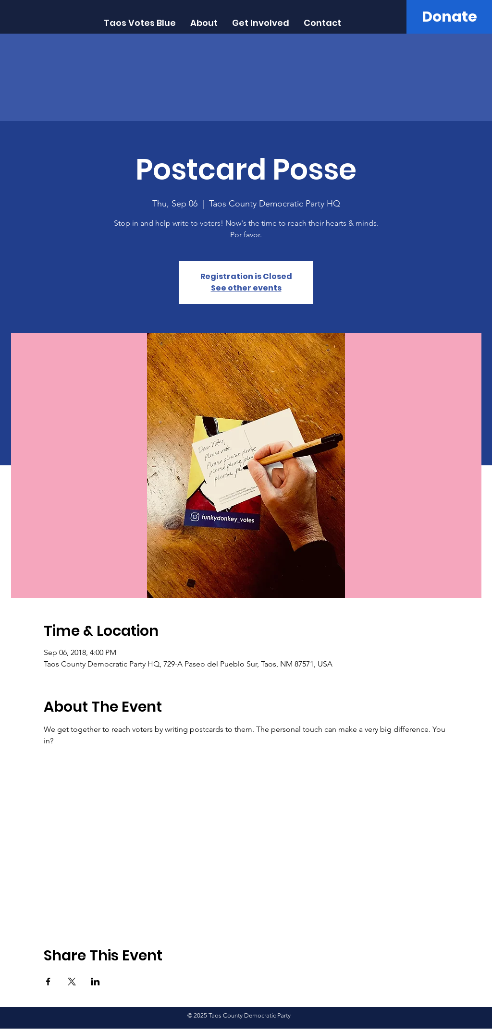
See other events (246, 287)
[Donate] (449, 17)
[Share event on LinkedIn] (95, 981)
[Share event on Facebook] (48, 981)
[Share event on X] (71, 981)
